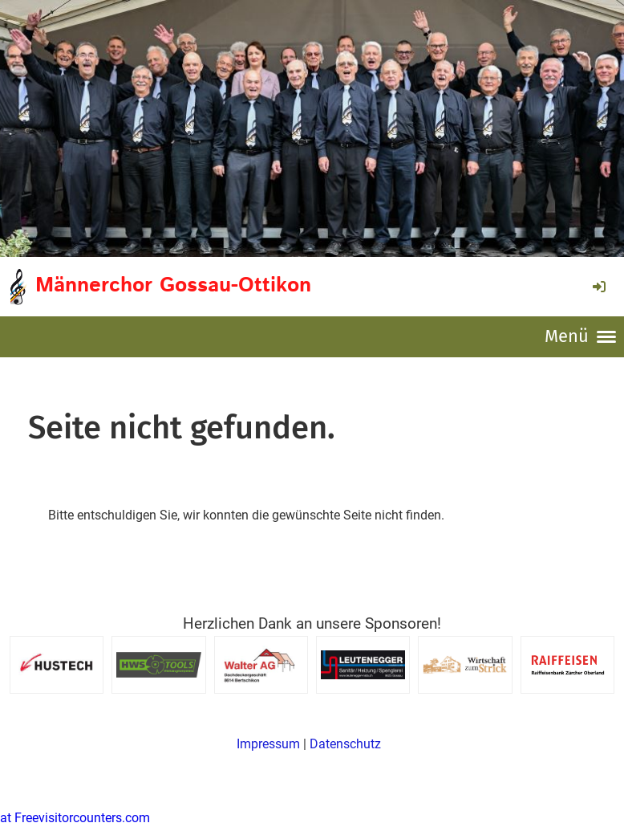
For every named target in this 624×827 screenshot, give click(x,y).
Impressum (268, 744)
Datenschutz (345, 744)
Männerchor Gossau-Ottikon (173, 285)
